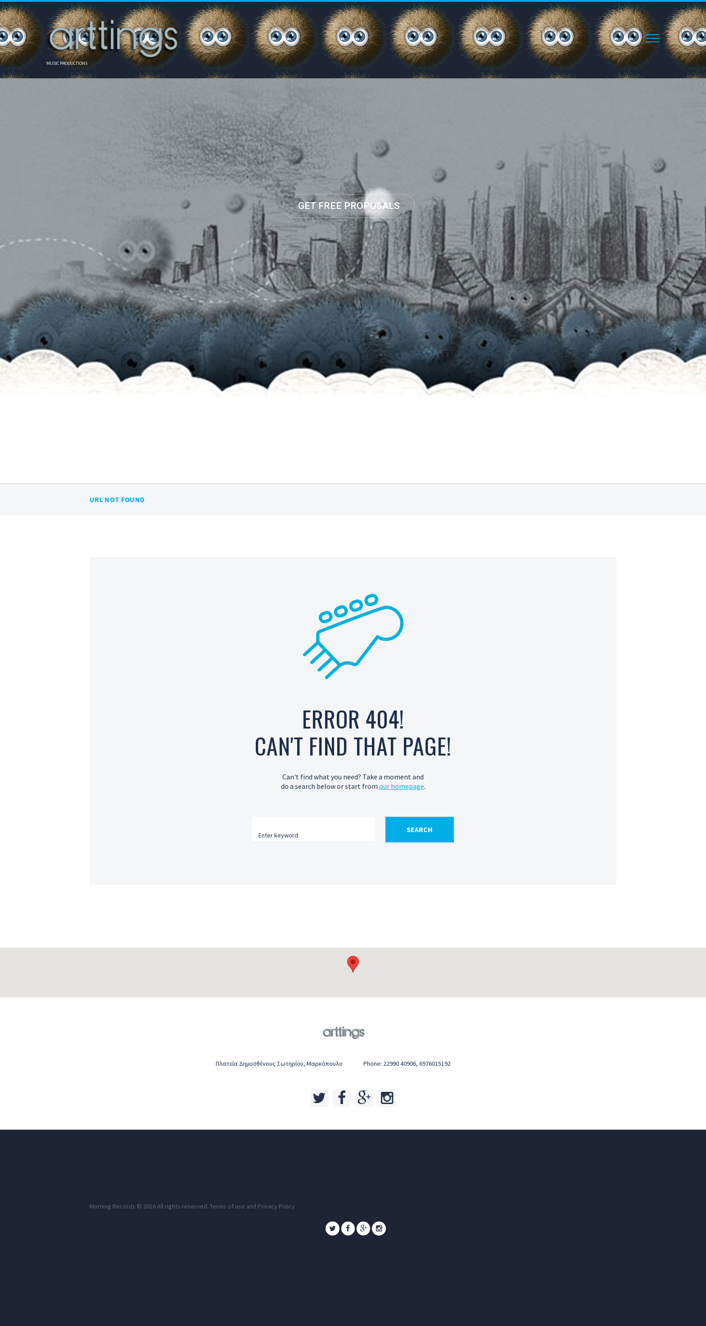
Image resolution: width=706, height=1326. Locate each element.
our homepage (401, 786)
